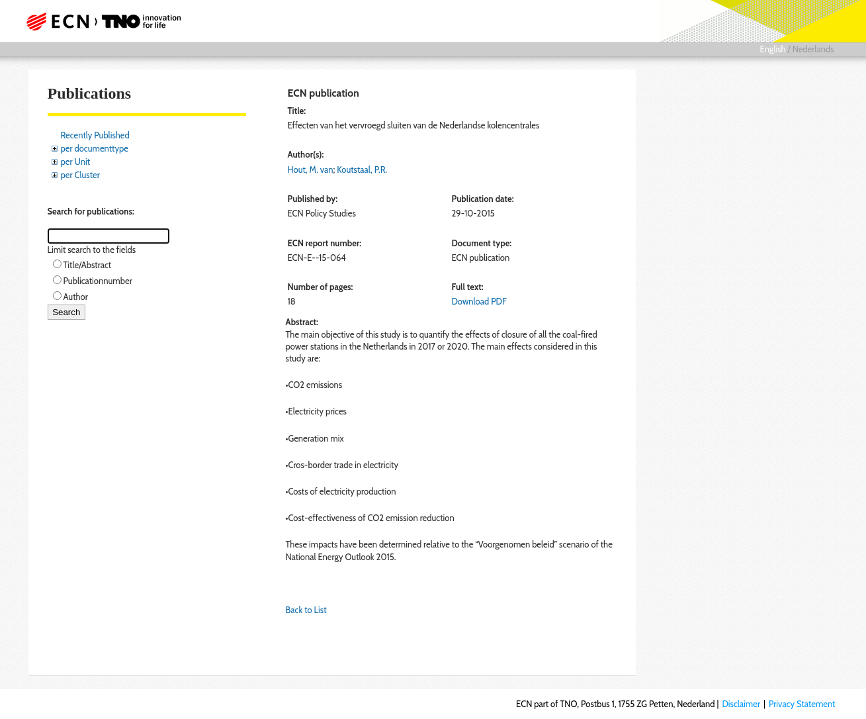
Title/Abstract (88, 265)
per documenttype (94, 148)
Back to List (306, 609)
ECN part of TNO (99, 21)
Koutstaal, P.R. (362, 169)
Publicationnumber (98, 280)
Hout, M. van (310, 169)
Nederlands (813, 49)
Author (76, 296)
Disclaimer (741, 703)
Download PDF (478, 301)
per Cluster (80, 174)
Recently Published (95, 135)
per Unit (76, 161)
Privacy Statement (802, 703)
